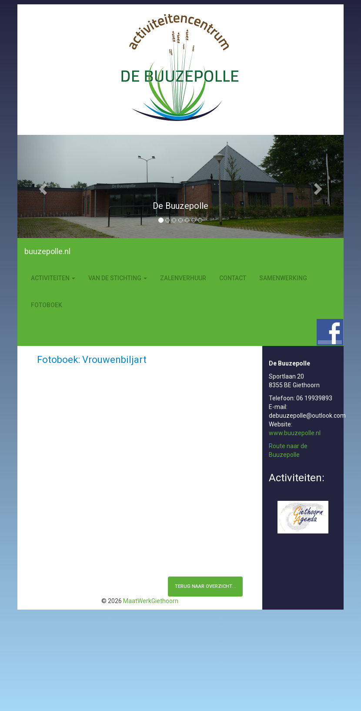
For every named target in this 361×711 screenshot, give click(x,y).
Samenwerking (283, 278)
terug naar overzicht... (205, 586)
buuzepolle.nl (47, 251)
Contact (232, 278)
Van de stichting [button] (117, 278)
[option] (180, 210)
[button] (42, 186)
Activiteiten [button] (53, 278)
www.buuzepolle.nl (295, 432)
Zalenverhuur (183, 278)
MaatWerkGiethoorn (150, 600)
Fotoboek (46, 305)
